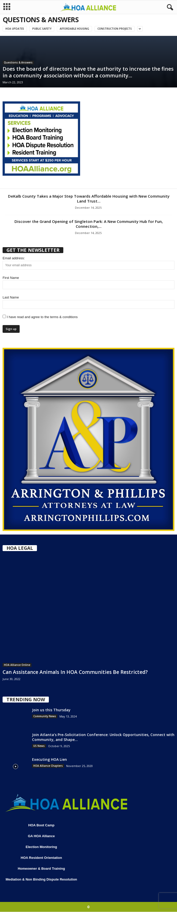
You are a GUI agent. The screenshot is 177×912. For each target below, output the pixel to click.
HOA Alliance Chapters (48, 766)
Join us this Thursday (51, 709)
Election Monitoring (41, 847)
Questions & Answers (18, 62)
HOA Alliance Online (17, 665)
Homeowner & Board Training (41, 868)
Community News (44, 716)
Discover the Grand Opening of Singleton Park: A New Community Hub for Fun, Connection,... (88, 224)
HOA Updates (14, 28)
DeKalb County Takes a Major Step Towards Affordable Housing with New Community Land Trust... (89, 198)
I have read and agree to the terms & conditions (40, 317)
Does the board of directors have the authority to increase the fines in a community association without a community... (88, 72)
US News (39, 746)
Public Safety (41, 28)
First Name (11, 278)
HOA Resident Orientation (41, 858)
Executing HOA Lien (49, 759)
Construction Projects (114, 28)
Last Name (11, 297)
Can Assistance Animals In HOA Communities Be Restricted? (75, 672)
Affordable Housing (74, 28)
